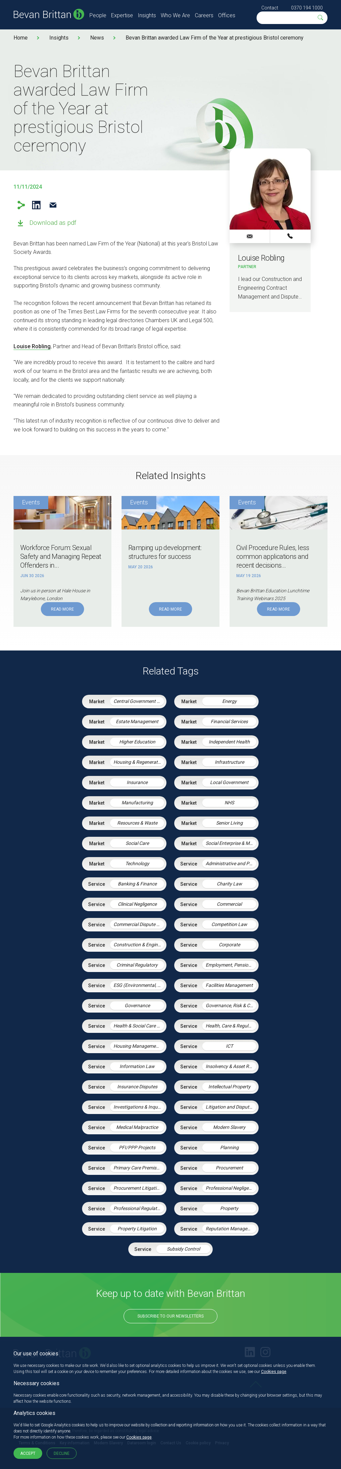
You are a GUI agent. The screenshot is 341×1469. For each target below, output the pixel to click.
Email (53, 205)
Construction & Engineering (138, 944)
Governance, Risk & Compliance (231, 1005)
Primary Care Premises (137, 1167)
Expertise (122, 15)
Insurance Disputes (137, 1086)
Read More (62, 609)
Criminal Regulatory (137, 965)
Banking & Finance (137, 883)
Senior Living (229, 823)
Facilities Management (229, 985)
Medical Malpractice (137, 1127)
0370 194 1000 (307, 7)
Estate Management (137, 721)
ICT (229, 1046)
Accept (27, 1453)
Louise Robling (32, 346)
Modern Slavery (229, 1127)
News (97, 37)
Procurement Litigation (137, 1188)
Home (21, 37)
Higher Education (137, 741)
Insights (147, 15)
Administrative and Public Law (231, 863)
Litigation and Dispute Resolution (231, 1107)
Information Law (137, 1066)
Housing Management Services (138, 1046)
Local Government (229, 782)
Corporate (229, 944)
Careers (204, 15)
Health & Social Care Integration (138, 1025)
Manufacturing (137, 802)
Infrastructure (229, 762)
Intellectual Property (229, 1086)
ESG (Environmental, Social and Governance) (138, 985)
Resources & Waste (137, 823)
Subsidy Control (183, 1249)
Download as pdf (52, 223)
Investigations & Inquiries (138, 1107)
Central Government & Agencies (138, 701)
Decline (62, 1453)
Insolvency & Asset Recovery (231, 1066)
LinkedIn (36, 205)
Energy (229, 701)
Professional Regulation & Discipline (138, 1208)
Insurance (137, 782)
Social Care (137, 843)
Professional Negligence (231, 1188)
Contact (269, 7)
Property (229, 1208)
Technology (137, 863)
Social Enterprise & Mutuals (231, 843)
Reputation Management (231, 1228)
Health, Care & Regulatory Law (231, 1025)
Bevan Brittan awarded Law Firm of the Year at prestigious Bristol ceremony (215, 37)
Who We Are (175, 15)
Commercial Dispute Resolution (138, 924)
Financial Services (229, 721)
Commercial (229, 904)
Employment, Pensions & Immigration (231, 965)
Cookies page (273, 1371)
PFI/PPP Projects (137, 1147)
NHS (229, 802)
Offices (226, 15)
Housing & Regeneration (138, 762)
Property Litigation (137, 1228)
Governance (137, 1005)
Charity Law (229, 883)
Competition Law (229, 924)
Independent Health (229, 741)
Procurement (229, 1167)
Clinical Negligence (137, 904)
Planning (229, 1147)
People (97, 15)
